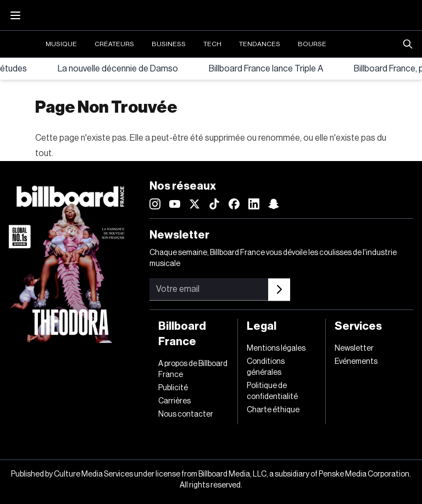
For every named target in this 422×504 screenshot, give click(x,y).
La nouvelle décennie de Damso (118, 68)
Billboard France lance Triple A (266, 68)
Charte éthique (273, 410)
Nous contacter (185, 414)
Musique (61, 44)
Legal (261, 326)
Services (358, 326)
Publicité (173, 388)
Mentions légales (276, 348)
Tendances (259, 44)
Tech (212, 44)
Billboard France (182, 334)
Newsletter (354, 348)
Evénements (356, 361)
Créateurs (114, 44)
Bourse (312, 44)
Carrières (174, 401)
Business (169, 44)
